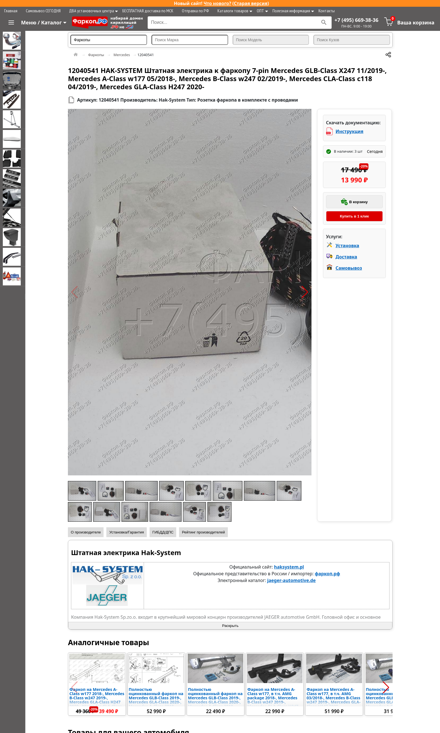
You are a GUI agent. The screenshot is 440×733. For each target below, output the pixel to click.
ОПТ (262, 10)
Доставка (347, 257)
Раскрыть (232, 626)
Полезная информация (293, 10)
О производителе (90, 532)
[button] (79, 292)
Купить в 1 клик (354, 216)
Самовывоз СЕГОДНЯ (43, 10)
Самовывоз (350, 268)
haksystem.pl (291, 567)
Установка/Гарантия (131, 532)
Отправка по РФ (195, 10)
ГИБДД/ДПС (167, 532)
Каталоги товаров (234, 10)
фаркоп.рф (329, 574)
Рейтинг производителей (208, 532)
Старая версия (250, 3)
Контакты (326, 10)
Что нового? (217, 3)
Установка (348, 245)
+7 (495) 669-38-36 (356, 20)
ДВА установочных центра (93, 10)
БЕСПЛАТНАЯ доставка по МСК (147, 10)
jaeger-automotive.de (294, 580)
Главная (10, 10)
